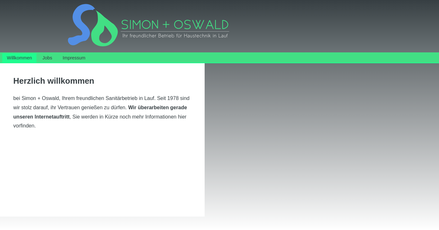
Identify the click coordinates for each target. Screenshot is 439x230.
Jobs (47, 57)
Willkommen (19, 57)
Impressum (74, 57)
